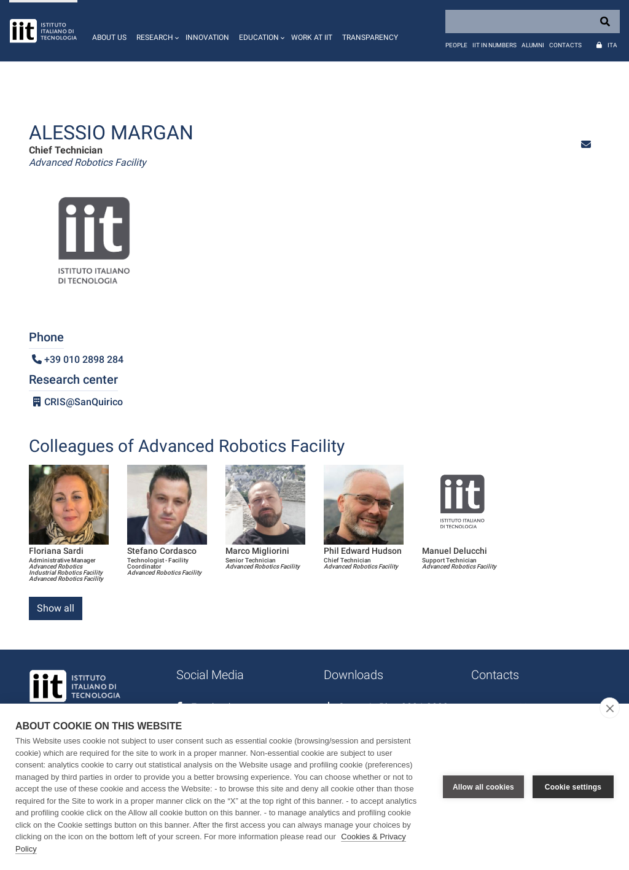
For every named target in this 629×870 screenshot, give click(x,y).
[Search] (532, 21)
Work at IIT (311, 37)
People (456, 45)
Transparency (370, 37)
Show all (55, 608)
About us (109, 37)
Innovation (207, 37)
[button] (156, 30)
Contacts (565, 45)
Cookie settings (573, 787)
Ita (612, 45)
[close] (610, 707)
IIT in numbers (494, 45)
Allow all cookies (483, 787)
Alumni (533, 45)
